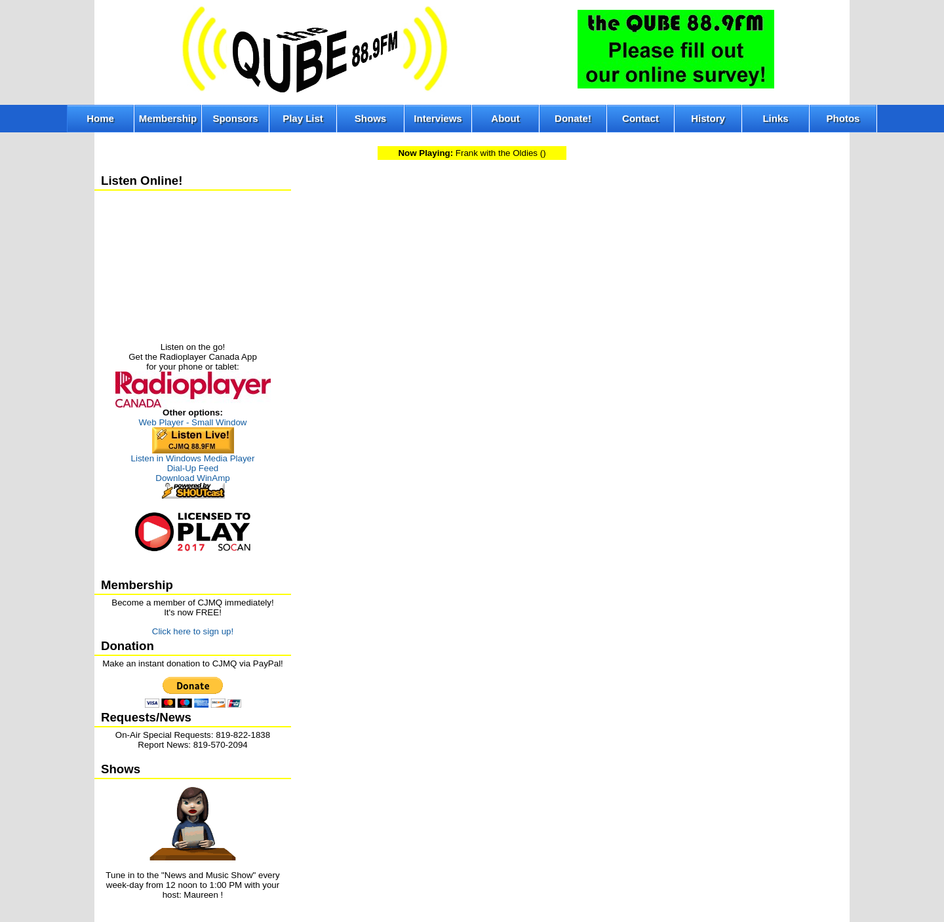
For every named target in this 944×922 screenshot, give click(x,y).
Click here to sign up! (192, 631)
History (708, 118)
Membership (168, 118)
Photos (843, 118)
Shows (370, 118)
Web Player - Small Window (193, 422)
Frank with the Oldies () (471, 153)
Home (100, 118)
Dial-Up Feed (193, 468)
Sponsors (235, 118)
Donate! (573, 118)
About (505, 118)
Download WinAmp (192, 478)
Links (775, 118)
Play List (303, 118)
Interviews (438, 118)
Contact (640, 118)
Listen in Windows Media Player (193, 458)
